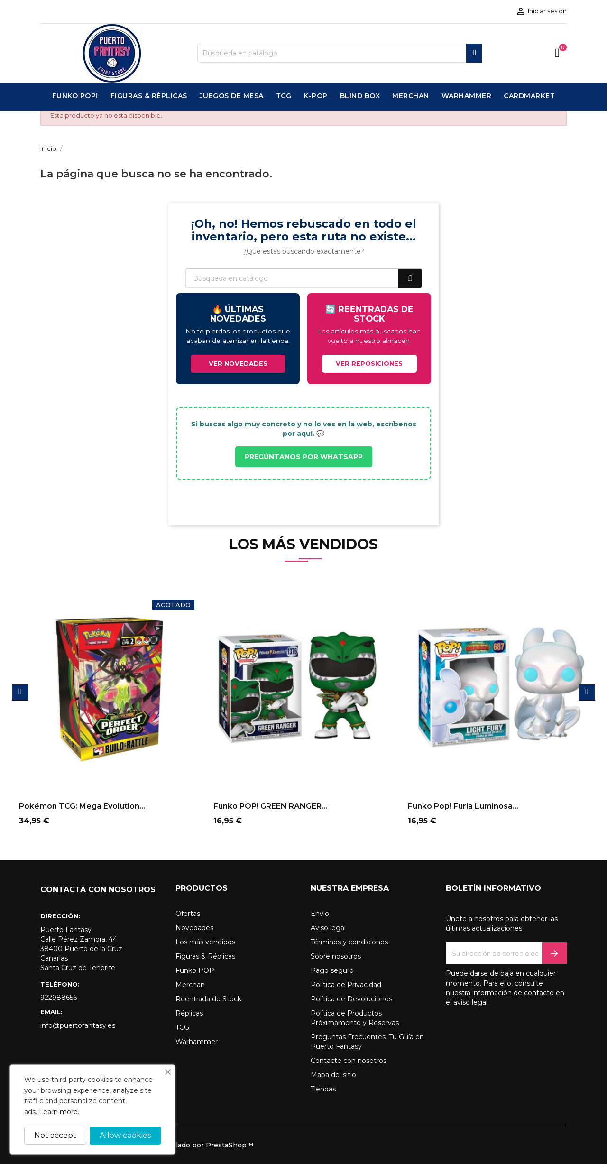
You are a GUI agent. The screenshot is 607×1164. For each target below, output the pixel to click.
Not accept (55, 1135)
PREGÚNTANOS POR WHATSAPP (304, 457)
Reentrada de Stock (208, 999)
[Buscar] (339, 53)
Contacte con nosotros (348, 1060)
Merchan (190, 984)
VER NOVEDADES (238, 363)
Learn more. (59, 1112)
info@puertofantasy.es (77, 1025)
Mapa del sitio (333, 1075)
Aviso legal (328, 928)
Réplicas (189, 1013)
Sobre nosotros (336, 956)
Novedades (194, 928)
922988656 (58, 997)
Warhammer (196, 1041)
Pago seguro (332, 970)
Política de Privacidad (346, 984)
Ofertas (187, 913)
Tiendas (323, 1089)
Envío (320, 913)
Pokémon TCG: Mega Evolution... (82, 806)
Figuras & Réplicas (205, 956)
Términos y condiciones (349, 942)
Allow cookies (125, 1135)
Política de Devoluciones (351, 999)
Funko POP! (195, 970)
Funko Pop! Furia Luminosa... (463, 806)
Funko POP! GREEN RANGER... (270, 806)
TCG (182, 1027)
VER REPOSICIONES (369, 363)
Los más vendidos (205, 942)
